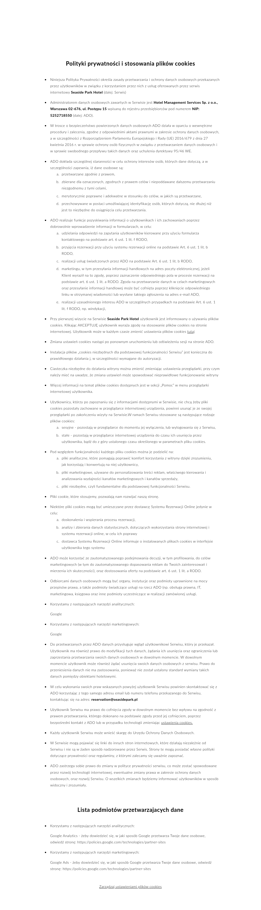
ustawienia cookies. (177, 722)
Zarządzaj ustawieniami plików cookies (130, 886)
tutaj (191, 331)
